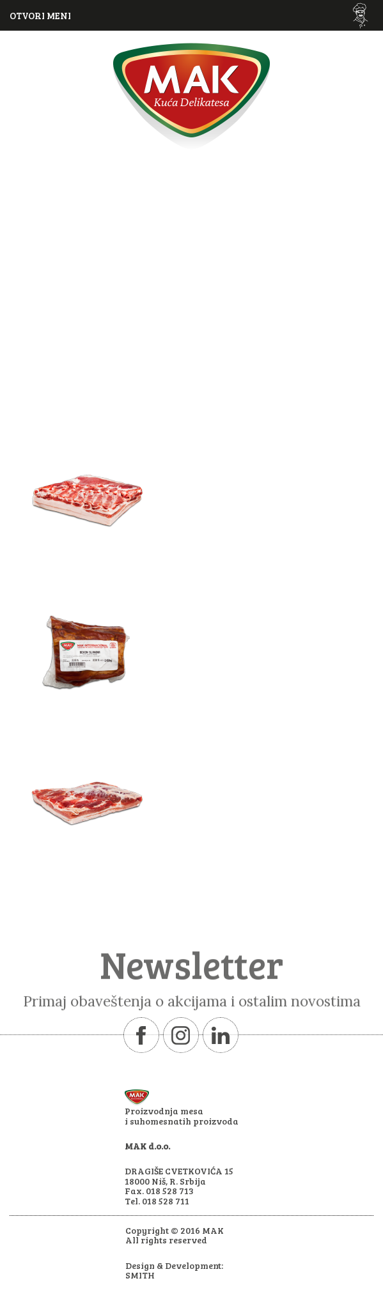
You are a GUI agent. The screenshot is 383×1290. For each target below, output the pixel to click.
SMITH (140, 1275)
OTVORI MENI (40, 15)
